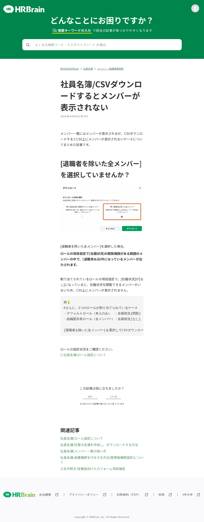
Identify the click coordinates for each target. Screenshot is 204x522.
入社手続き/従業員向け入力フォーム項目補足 (92, 468)
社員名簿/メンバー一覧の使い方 (83, 451)
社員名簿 (88, 68)
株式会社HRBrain (69, 68)
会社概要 (45, 494)
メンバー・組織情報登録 (110, 68)
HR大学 (187, 494)
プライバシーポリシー (84, 494)
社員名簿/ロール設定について (85, 354)
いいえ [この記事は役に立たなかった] (113, 396)
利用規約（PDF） (129, 494)
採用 (162, 494)
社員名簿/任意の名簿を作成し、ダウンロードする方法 (99, 444)
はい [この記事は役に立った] (90, 396)
